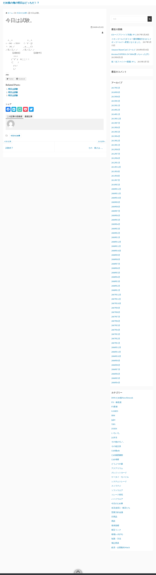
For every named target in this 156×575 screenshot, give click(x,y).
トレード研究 (117, 495)
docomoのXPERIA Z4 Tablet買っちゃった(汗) (130, 54)
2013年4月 (115, 136)
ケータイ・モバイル (120, 477)
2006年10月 (116, 356)
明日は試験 (13, 89)
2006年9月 (115, 361)
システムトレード (119, 481)
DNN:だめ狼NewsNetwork (122, 398)
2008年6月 (115, 268)
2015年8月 (115, 97)
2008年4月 (115, 277)
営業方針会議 (117, 512)
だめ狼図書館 (117, 455)
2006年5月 (115, 378)
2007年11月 (116, 299)
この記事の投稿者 (14, 116)
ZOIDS (114, 429)
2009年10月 (116, 198)
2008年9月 (115, 255)
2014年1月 (115, 114)
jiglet (113, 420)
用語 (113, 521)
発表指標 (115, 525)
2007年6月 (115, 321)
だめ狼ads (115, 451)
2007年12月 (116, 295)
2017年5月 (115, 88)
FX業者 (114, 407)
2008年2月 (115, 286)
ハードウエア (117, 499)
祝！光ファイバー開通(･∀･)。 (124, 62)
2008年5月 (115, 273)
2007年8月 (115, 312)
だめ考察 (115, 459)
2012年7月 (115, 154)
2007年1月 (115, 343)
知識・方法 (116, 539)
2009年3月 (115, 229)
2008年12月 (116, 242)
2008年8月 (115, 259)
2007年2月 (115, 339)
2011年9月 (115, 171)
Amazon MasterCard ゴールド (123, 50)
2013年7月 (115, 123)
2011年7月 (115, 180)
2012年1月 (115, 163)
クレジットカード (119, 473)
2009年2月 (115, 233)
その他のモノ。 (118, 442)
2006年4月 (115, 383)
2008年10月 (116, 251)
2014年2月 (115, 110)
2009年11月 (116, 193)
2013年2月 (115, 141)
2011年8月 (115, 176)
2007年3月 (115, 334)
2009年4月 (115, 224)
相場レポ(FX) (117, 534)
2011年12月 (116, 167)
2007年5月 (115, 325)
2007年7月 (115, 317)
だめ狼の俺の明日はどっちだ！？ (25, 2)
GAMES (114, 411)
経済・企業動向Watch (120, 547)
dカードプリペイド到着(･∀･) (123, 35)
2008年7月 (115, 264)
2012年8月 (115, 149)
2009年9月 (115, 202)
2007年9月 (115, 308)
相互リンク (116, 530)
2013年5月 (115, 132)
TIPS (113, 424)
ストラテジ (116, 486)
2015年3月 (115, 101)
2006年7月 (115, 369)
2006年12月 (116, 347)
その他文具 (116, 446)
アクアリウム (117, 468)
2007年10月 (116, 303)
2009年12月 (116, 189)
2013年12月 (116, 119)
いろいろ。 (116, 433)
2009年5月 (115, 220)
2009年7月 (115, 211)
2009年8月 (115, 207)
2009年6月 (115, 215)
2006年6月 (115, 374)
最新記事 (28, 116)
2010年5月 (115, 185)
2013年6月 (115, 127)
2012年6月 (115, 158)
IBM (113, 415)
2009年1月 (115, 237)
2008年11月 (116, 246)
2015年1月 (115, 105)
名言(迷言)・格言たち (120, 508)
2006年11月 (116, 352)
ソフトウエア (117, 490)
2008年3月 (115, 281)
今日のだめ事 (15, 136)
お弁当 (114, 437)
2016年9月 (115, 92)
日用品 (114, 517)
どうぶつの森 (117, 464)
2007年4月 (115, 330)
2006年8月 (115, 365)
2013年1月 (115, 145)
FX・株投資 (116, 402)
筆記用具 (115, 543)
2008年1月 (115, 290)
